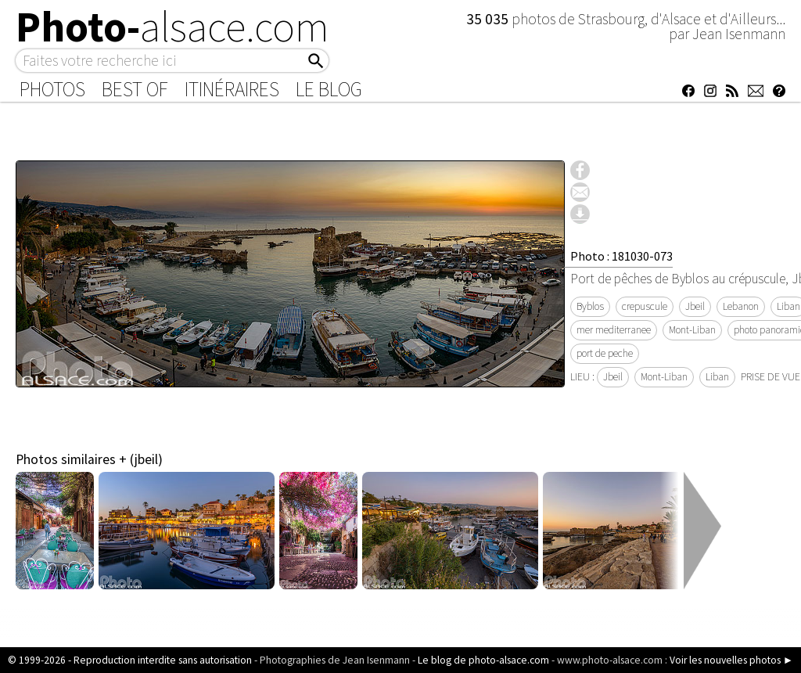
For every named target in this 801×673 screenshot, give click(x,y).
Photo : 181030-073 (621, 256)
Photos (52, 89)
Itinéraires (232, 89)
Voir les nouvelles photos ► (731, 660)
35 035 (489, 18)
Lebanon (741, 306)
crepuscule (644, 306)
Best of (135, 89)
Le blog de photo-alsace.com (483, 660)
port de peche (605, 353)
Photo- (172, 26)
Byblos (590, 306)
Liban (717, 376)
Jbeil (695, 306)
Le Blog (329, 89)
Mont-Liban (692, 329)
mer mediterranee (614, 329)
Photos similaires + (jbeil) (89, 459)
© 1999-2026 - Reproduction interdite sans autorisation (130, 660)
